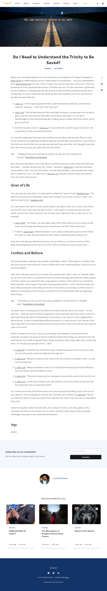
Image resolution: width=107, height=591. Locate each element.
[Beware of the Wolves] (86, 539)
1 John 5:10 (20, 367)
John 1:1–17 (52, 173)
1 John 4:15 (20, 358)
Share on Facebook (38, 157)
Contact (56, 3)
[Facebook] (102, 90)
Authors (66, 3)
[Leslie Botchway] (44, 479)
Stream (47, 3)
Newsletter (53, 568)
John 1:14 (19, 112)
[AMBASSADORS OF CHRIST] (20, 539)
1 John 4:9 (19, 350)
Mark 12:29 (16, 80)
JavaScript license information (53, 582)
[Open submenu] (85, 3)
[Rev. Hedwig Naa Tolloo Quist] (11, 509)
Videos (26, 3)
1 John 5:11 (20, 376)
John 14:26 (20, 223)
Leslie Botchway (60, 478)
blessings (12, 528)
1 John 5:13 (20, 381)
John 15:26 (28, 231)
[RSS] (58, 573)
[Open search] (97, 3)
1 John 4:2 (80, 394)
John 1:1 (19, 103)
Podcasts (36, 3)
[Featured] (97, 509)
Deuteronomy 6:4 (23, 84)
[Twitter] (102, 84)
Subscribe (85, 457)
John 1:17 (44, 127)
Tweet (27, 157)
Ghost (67, 577)
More (76, 3)
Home (17, 3)
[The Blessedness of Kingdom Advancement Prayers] (53, 539)
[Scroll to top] (102, 78)
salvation (48, 68)
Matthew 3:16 (83, 193)
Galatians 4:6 (36, 200)
